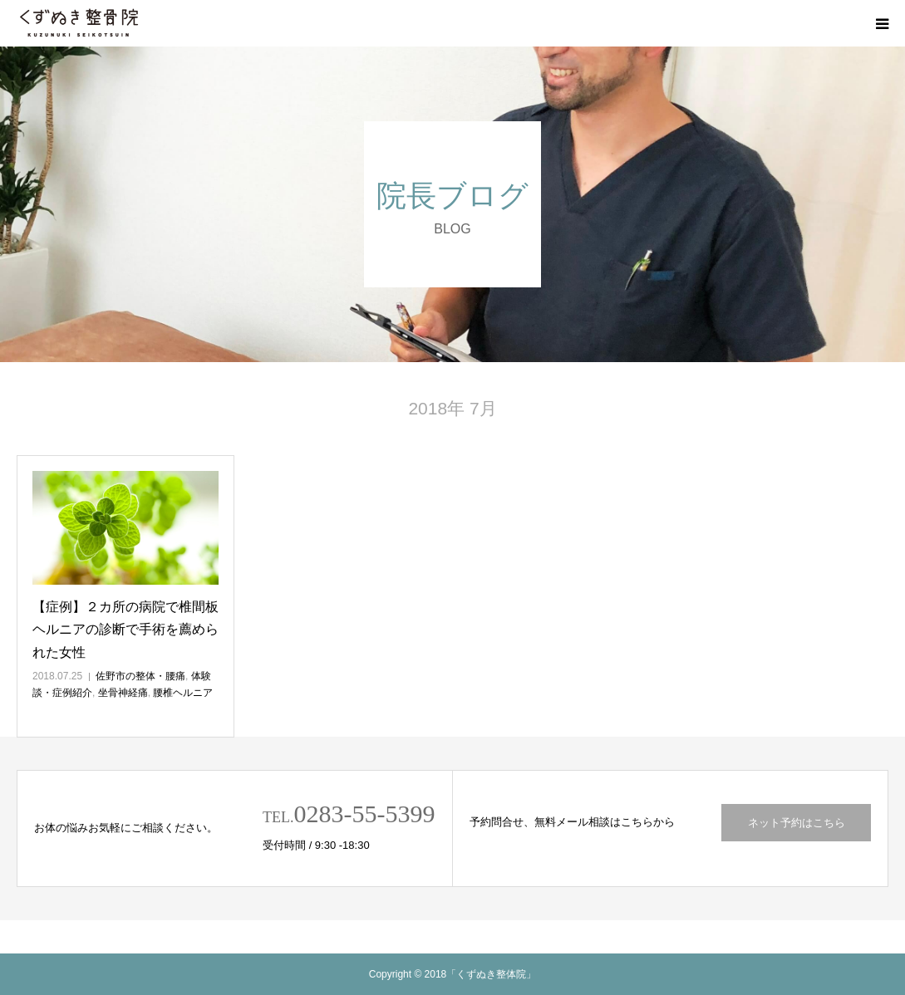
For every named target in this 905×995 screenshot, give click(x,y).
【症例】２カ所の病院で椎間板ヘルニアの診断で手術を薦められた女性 (125, 629)
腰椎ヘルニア (183, 692)
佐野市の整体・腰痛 (140, 676)
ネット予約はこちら (796, 822)
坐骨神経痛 (123, 692)
